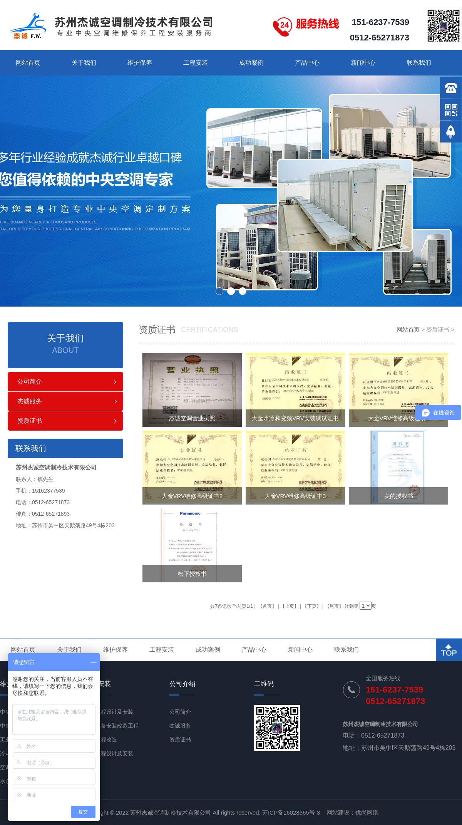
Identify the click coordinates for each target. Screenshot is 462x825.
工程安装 (195, 62)
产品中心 (307, 62)
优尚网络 (366, 812)
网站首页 (28, 62)
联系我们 (419, 62)
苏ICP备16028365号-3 (291, 812)
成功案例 (251, 62)
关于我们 (84, 62)
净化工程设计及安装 (109, 753)
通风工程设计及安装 (109, 712)
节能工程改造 (101, 739)
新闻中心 (363, 62)
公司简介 (29, 381)
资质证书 (29, 421)
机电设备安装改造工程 (112, 726)
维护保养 (139, 62)
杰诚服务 (29, 401)
